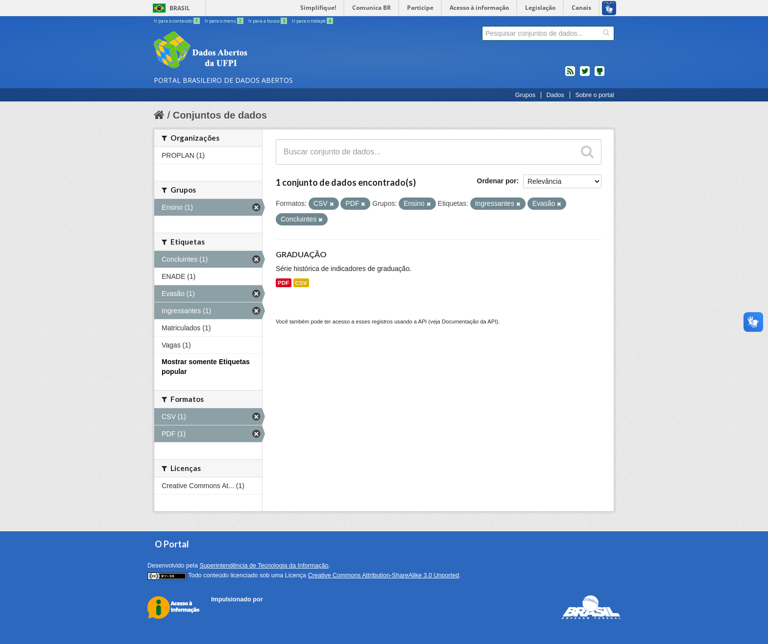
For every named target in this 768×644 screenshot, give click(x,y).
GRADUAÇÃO (301, 254)
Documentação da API (469, 321)
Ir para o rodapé (312, 21)
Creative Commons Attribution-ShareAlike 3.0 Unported (383, 575)
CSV (301, 282)
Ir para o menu (224, 21)
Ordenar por (497, 181)
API (422, 321)
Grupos (525, 95)
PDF (283, 282)
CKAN (227, 610)
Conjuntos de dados (220, 115)
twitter (585, 75)
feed (570, 75)
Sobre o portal (594, 95)
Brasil (179, 8)
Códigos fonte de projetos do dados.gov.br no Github (599, 75)
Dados (555, 95)
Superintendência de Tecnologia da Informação (263, 565)
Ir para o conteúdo (177, 21)
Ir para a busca (268, 21)
